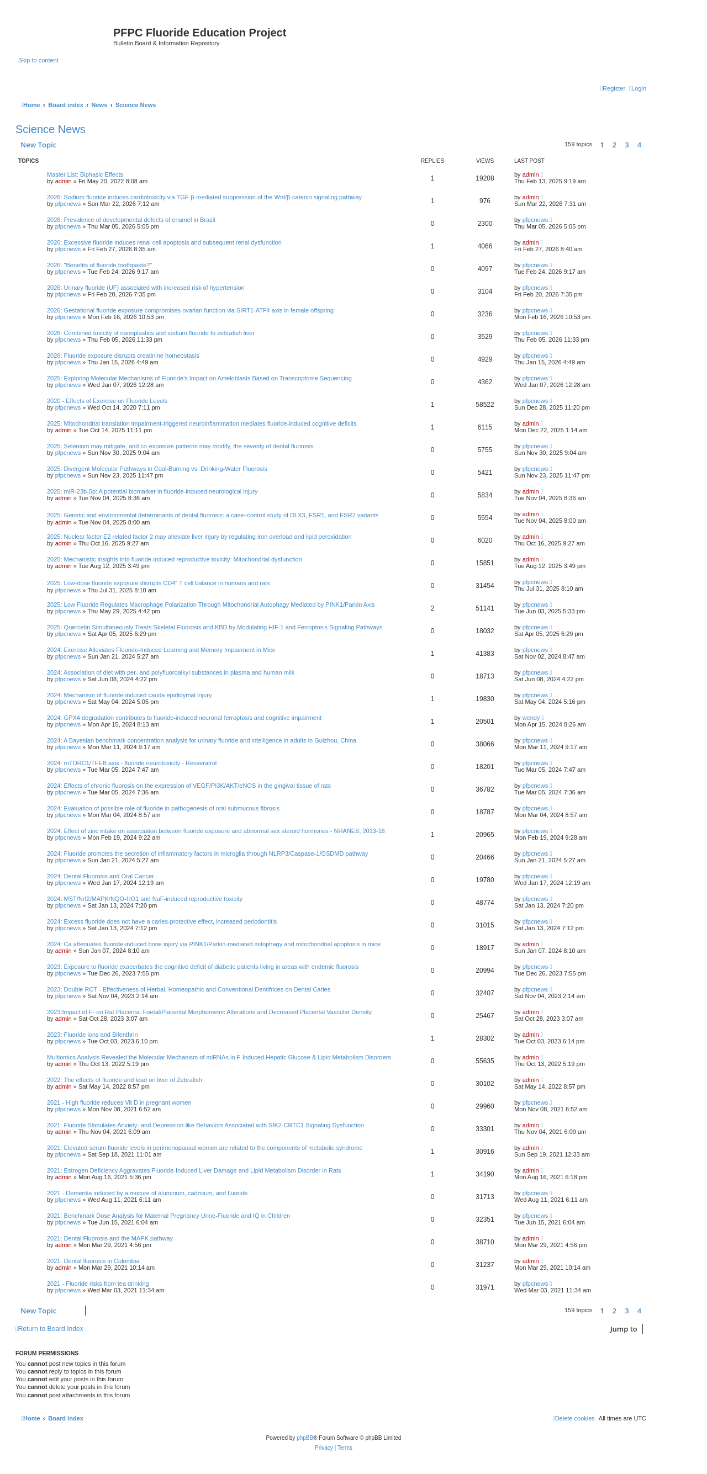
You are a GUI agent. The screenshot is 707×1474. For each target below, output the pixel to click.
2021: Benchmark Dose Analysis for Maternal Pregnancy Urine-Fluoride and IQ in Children (168, 1215)
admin (63, 181)
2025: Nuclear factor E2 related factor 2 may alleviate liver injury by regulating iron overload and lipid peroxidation (199, 536)
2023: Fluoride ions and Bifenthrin (92, 1034)
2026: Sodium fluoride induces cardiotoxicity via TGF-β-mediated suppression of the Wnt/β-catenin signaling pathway (204, 197)
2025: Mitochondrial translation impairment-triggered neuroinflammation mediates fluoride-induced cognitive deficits (202, 423)
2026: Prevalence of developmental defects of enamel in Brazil (131, 219)
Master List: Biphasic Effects (85, 174)
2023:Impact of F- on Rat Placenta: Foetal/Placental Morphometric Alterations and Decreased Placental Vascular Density (209, 1012)
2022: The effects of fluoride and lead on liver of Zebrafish (124, 1080)
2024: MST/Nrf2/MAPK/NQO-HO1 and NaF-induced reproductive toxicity (144, 898)
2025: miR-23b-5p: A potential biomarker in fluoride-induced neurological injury (152, 491)
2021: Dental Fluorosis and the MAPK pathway (110, 1238)
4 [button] (639, 145)
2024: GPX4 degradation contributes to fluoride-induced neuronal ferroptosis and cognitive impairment (184, 717)
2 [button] (614, 145)
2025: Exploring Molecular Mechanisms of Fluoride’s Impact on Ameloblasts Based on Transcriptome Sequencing (199, 378)
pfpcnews (68, 203)
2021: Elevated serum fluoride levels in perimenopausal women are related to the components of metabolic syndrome (205, 1147)
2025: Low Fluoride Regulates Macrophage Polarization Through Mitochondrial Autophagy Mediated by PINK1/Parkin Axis (211, 604)
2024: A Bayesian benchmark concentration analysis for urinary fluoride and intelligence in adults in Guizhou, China (201, 740)
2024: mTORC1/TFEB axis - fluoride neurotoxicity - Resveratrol (132, 763)
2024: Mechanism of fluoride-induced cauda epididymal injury (129, 695)
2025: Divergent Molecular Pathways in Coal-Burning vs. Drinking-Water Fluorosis (157, 468)
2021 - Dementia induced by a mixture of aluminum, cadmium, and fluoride (147, 1193)
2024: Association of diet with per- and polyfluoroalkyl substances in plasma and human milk (170, 672)
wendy (531, 717)
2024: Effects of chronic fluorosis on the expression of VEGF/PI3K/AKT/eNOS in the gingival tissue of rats (189, 785)
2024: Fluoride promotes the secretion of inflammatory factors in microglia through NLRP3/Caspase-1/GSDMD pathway (207, 853)
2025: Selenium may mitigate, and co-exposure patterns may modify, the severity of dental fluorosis (180, 446)
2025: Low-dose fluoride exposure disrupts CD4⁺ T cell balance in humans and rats (158, 583)
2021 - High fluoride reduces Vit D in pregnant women (119, 1102)
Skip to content (38, 60)
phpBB (305, 1438)
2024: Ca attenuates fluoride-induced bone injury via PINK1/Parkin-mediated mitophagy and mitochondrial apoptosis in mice (214, 944)
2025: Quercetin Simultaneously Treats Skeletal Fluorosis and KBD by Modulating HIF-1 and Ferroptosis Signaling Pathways (214, 627)
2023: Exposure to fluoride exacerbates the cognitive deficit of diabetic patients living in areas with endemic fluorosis (202, 966)
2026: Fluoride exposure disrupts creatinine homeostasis (123, 355)
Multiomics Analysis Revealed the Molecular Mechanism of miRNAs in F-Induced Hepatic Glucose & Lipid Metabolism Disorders (219, 1057)
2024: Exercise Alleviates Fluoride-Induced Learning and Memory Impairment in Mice (161, 649)
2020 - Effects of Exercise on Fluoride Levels (107, 400)
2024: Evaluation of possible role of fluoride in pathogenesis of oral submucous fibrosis (163, 808)
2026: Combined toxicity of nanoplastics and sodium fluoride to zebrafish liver (151, 333)
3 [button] (627, 145)
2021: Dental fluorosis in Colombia (93, 1261)
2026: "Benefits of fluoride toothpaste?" (99, 265)
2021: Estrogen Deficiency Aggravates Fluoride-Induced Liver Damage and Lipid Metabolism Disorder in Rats (194, 1170)
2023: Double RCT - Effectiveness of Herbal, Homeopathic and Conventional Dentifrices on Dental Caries (188, 989)
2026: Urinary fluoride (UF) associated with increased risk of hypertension (146, 287)
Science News (50, 129)
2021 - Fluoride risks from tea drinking (98, 1283)
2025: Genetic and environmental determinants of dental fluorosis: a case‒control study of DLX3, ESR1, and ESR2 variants (212, 515)
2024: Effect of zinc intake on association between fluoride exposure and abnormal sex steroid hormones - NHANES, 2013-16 (216, 831)
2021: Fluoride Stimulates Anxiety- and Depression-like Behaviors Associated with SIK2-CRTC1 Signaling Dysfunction (205, 1125)
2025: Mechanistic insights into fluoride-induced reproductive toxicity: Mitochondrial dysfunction (174, 559)
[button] (649, 144)
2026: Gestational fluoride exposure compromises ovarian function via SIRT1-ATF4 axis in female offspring (190, 310)
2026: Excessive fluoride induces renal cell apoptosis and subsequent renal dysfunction (164, 242)
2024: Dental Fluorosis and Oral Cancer (100, 876)
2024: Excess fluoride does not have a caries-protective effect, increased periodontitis (162, 921)
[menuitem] (637, 88)
